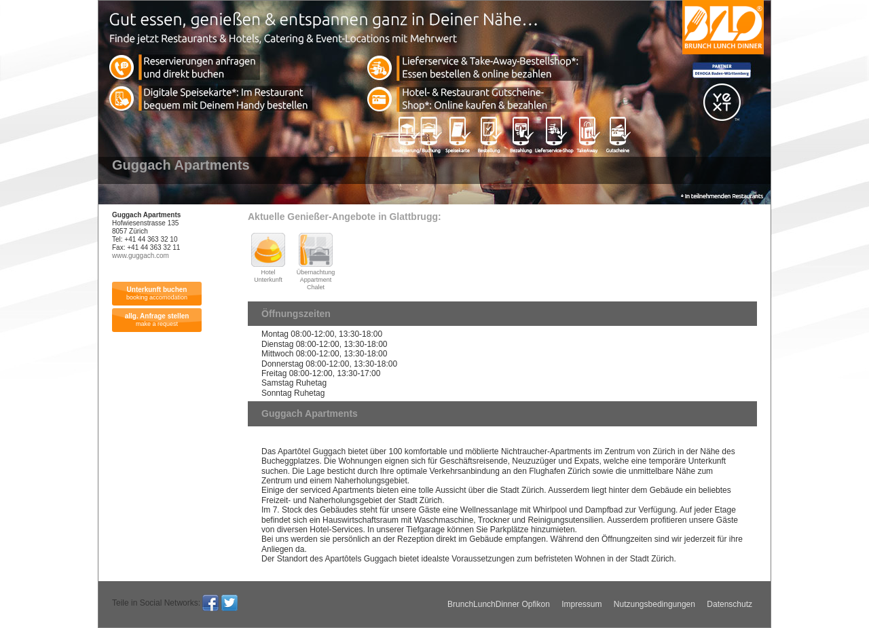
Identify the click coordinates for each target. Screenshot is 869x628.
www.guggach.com (140, 255)
